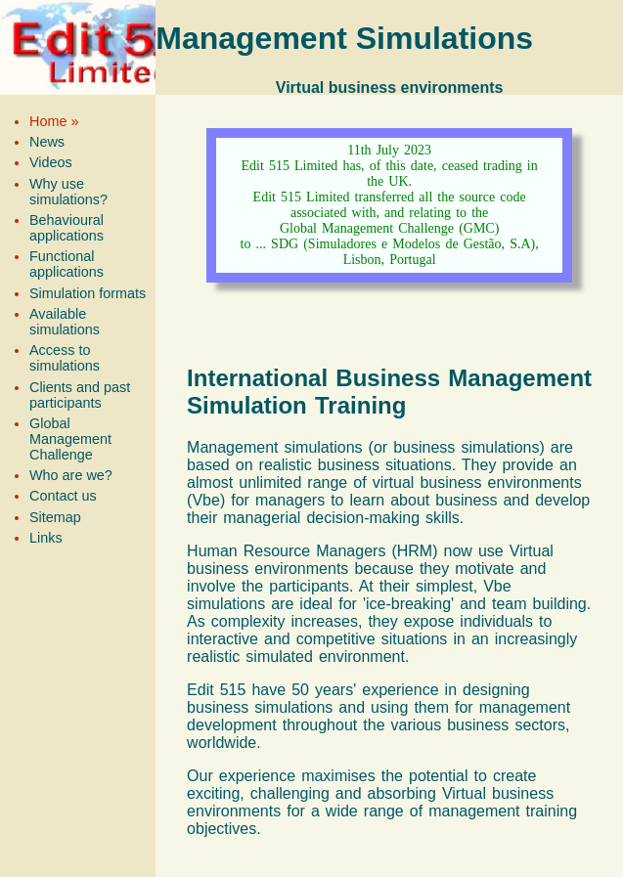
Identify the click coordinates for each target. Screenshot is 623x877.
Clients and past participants (79, 395)
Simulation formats (87, 293)
